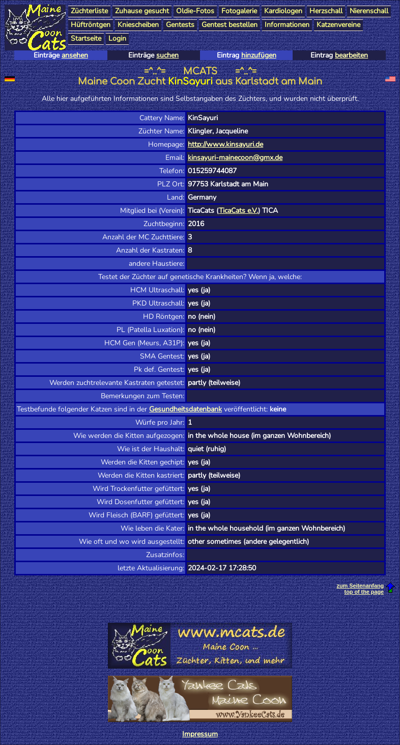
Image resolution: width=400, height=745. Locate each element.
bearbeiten (351, 55)
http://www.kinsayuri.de (225, 144)
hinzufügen (258, 55)
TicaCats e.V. (238, 210)
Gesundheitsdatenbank (185, 409)
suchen (167, 55)
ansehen (75, 55)
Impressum (200, 734)
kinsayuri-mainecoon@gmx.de (235, 157)
